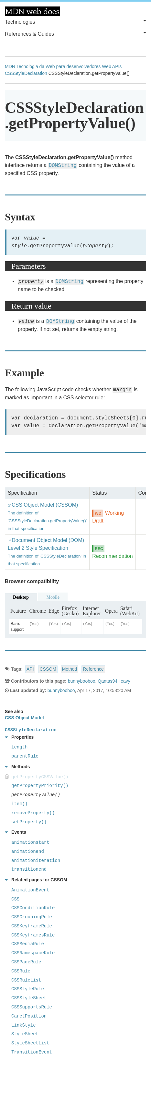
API (30, 669)
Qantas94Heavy (114, 681)
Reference (93, 669)
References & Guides (75, 33)
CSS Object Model (24, 717)
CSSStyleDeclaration (26, 73)
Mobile (52, 597)
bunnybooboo (81, 681)
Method (69, 669)
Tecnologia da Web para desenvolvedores (58, 66)
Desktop (21, 597)
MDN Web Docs (32, 11)
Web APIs (112, 66)
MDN (10, 66)
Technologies (75, 21)
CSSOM (47, 669)
